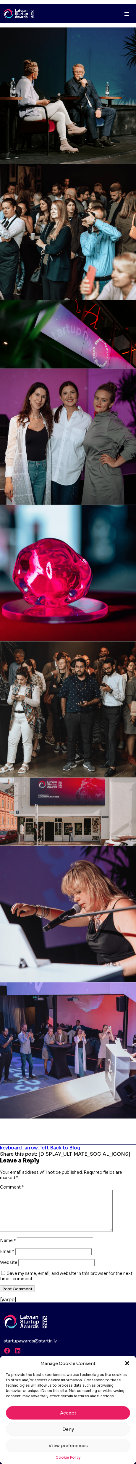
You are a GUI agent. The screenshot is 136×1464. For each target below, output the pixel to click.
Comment (12, 1187)
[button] (127, 1363)
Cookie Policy (68, 1457)
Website (8, 1262)
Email (7, 1251)
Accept (68, 1413)
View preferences (68, 1445)
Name (8, 1240)
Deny (68, 1429)
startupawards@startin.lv (30, 1341)
